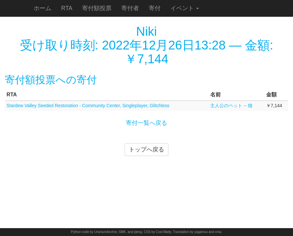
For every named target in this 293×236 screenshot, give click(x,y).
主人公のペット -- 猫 (231, 105)
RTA (66, 8)
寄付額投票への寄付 (51, 80)
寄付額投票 (97, 8)
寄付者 (130, 8)
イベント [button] (184, 8)
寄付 (155, 8)
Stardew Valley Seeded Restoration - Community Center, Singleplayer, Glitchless (88, 105)
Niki (146, 31)
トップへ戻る (146, 149)
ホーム (42, 8)
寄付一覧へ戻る (146, 123)
